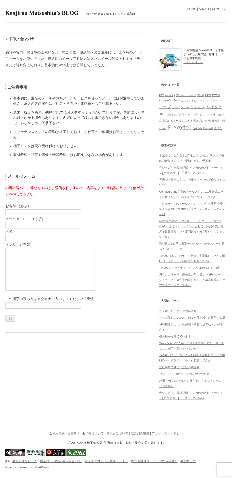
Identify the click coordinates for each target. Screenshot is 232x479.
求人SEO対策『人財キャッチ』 (106, 461)
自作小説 (197, 128)
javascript (170, 95)
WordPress (173, 100)
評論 (205, 128)
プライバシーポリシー (167, 433)
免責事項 (73, 433)
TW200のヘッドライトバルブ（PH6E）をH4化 (189, 267)
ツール (185, 107)
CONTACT (219, 8)
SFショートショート (186, 95)
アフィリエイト (214, 100)
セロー (176, 107)
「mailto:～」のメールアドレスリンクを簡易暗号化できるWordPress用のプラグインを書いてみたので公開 (192, 209)
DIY (161, 95)
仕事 (213, 114)
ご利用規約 (57, 433)
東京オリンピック (24, 461)
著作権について (93, 433)
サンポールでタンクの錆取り (178, 311)
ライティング (190, 114)
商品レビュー (170, 120)
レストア (205, 114)
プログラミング (172, 114)
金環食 (218, 128)
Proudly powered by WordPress (27, 467)
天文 (196, 120)
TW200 (216, 95)
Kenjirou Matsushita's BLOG (41, 13)
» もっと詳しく (193, 62)
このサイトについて (193, 100)
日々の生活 (179, 127)
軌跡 (211, 128)
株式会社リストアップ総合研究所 (154, 461)
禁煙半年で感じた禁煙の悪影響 (179, 367)
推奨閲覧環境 (140, 433)
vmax (162, 100)
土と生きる (185, 120)
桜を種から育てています (175, 336)
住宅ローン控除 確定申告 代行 (61, 461)
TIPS (208, 95)
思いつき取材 (206, 120)
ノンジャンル (197, 107)
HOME (191, 8)
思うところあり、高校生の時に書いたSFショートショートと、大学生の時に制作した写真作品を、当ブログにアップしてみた (192, 280)
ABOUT (204, 8)
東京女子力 (188, 461)
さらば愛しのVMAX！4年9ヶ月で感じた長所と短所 (192, 317)
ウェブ (165, 107)
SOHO (200, 95)
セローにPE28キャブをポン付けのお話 (184, 374)
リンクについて (117, 433)
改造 (217, 120)
